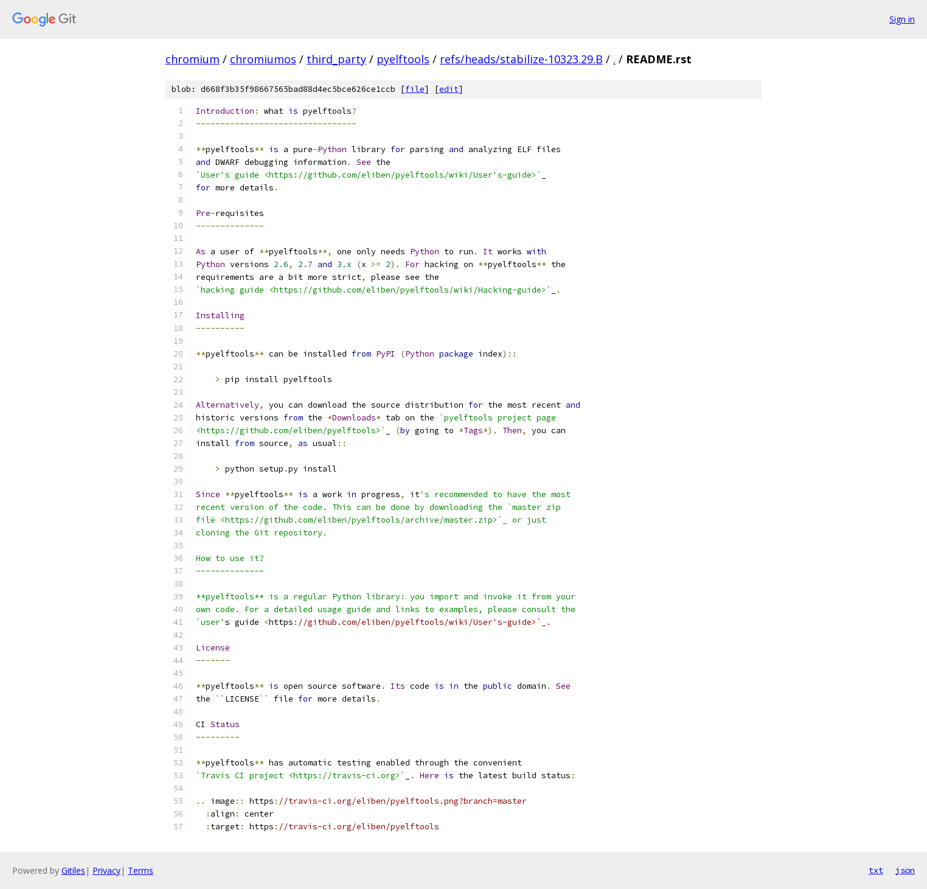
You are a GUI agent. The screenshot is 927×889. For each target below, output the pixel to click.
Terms (140, 870)
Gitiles (73, 870)
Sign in (902, 19)
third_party (336, 59)
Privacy (106, 870)
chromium (192, 59)
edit (449, 89)
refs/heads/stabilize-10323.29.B (521, 59)
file (415, 89)
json (905, 870)
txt (876, 870)
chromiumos (263, 59)
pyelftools (403, 59)
